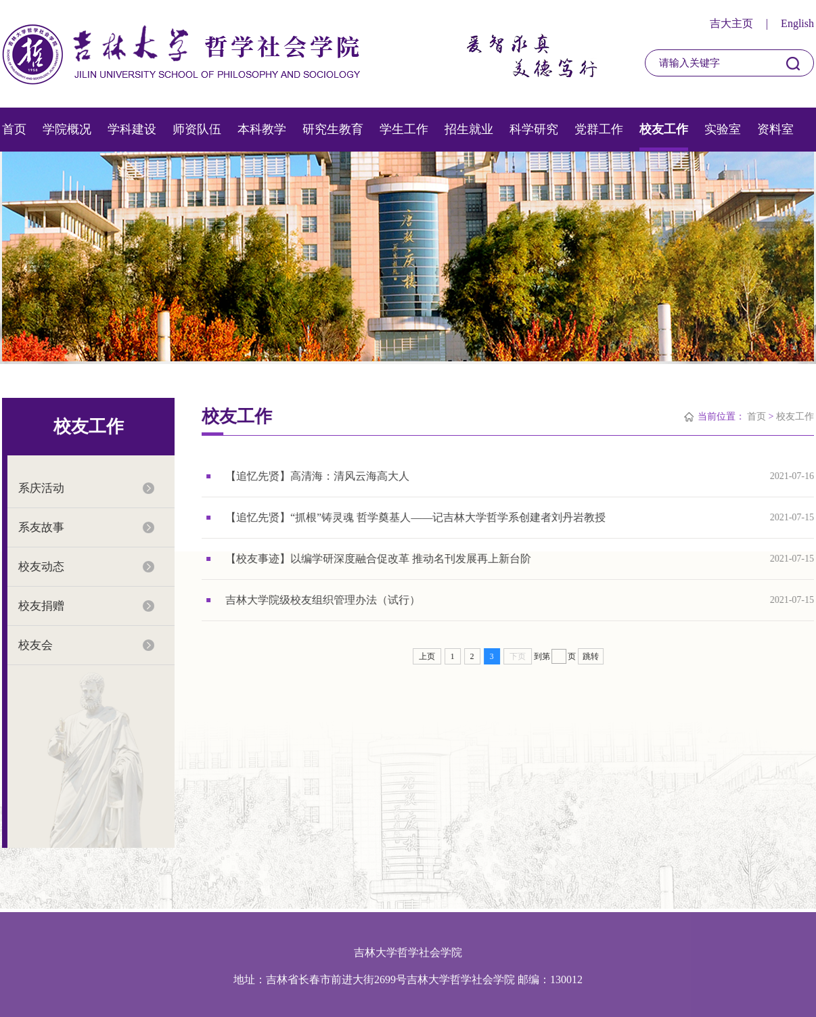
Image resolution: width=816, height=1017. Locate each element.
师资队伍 (197, 129)
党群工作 (598, 129)
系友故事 (41, 527)
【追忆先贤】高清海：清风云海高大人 (318, 476)
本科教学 (261, 129)
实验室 (722, 129)
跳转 (591, 656)
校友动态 (41, 566)
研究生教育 (332, 129)
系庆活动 (41, 488)
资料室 (775, 129)
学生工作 (404, 129)
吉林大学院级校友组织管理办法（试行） (323, 600)
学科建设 (132, 129)
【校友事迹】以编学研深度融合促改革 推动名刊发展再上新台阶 (379, 558)
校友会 (35, 645)
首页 (14, 129)
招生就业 (469, 129)
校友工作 (663, 129)
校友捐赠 (41, 606)
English (797, 23)
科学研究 (533, 129)
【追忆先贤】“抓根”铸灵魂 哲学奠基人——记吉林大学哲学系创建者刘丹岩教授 (416, 517)
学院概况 (67, 129)
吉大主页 (731, 23)
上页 (427, 656)
